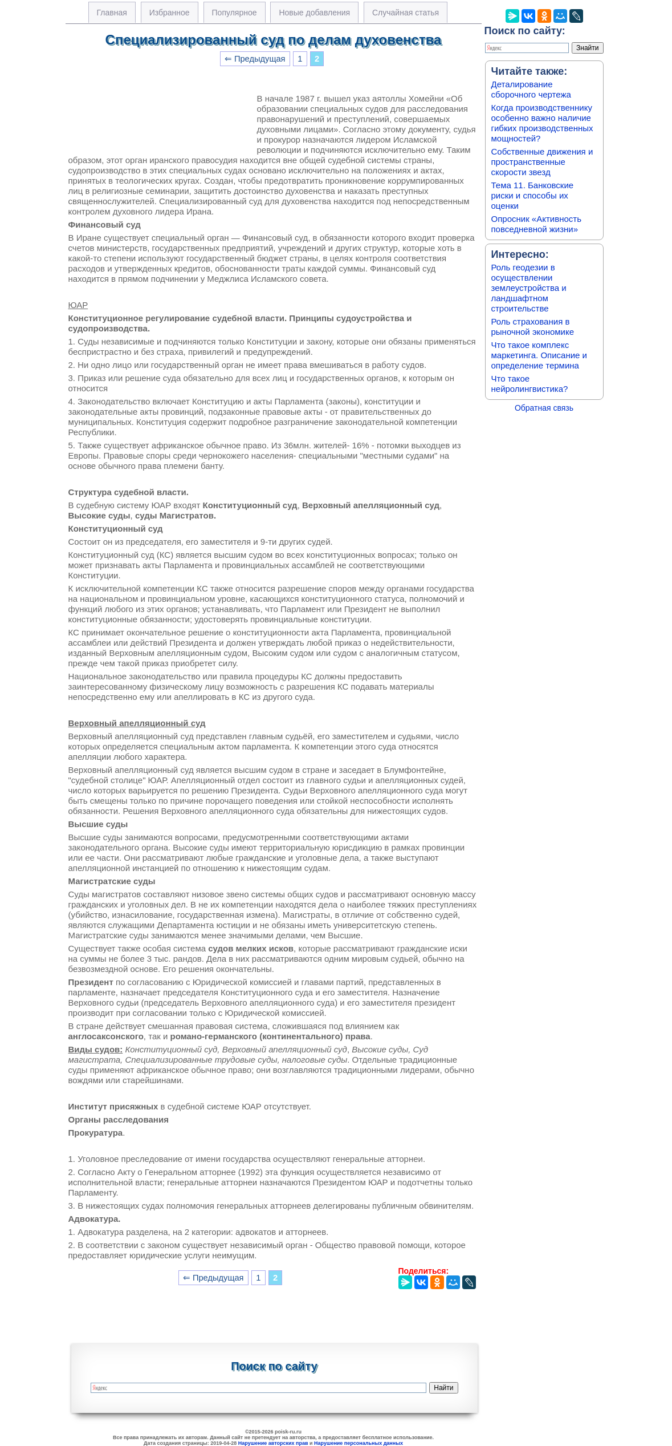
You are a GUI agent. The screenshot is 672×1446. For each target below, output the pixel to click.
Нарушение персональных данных (358, 1443)
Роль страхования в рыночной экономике (533, 327)
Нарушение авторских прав (273, 1443)
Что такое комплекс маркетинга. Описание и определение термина (539, 355)
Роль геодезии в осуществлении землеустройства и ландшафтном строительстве (529, 287)
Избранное (169, 12)
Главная (112, 12)
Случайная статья (405, 12)
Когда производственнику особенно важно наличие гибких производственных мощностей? (542, 123)
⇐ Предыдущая (255, 58)
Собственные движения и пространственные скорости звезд (542, 162)
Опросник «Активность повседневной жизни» (536, 224)
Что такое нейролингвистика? (529, 384)
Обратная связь (544, 407)
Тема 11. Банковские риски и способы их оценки (532, 195)
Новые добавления (314, 12)
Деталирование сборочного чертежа (531, 89)
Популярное (234, 12)
